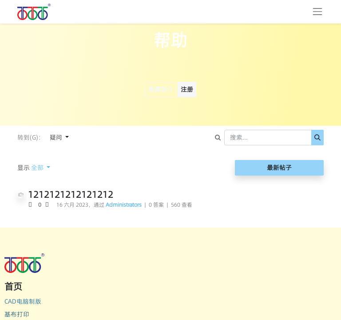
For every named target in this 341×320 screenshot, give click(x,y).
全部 (38, 167)
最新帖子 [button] (279, 167)
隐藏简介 (160, 89)
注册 (187, 89)
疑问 (56, 137)
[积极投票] (33, 205)
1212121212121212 (70, 194)
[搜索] (317, 137)
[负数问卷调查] (48, 205)
